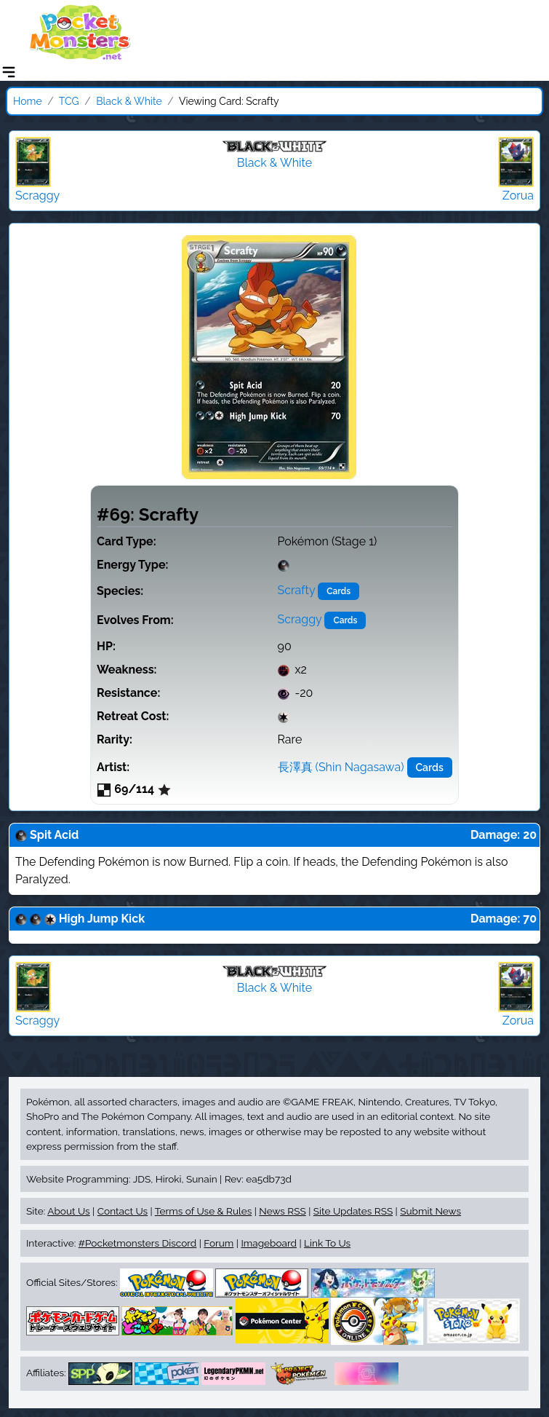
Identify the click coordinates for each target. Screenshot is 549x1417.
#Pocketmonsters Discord (137, 1243)
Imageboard (269, 1243)
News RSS (282, 1211)
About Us (68, 1211)
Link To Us (327, 1243)
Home (27, 101)
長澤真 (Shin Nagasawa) (341, 767)
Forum (218, 1243)
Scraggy (300, 619)
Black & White (129, 101)
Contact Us (122, 1211)
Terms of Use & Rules (203, 1211)
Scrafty (297, 590)
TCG (69, 101)
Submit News (430, 1211)
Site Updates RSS (353, 1211)
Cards (338, 591)
